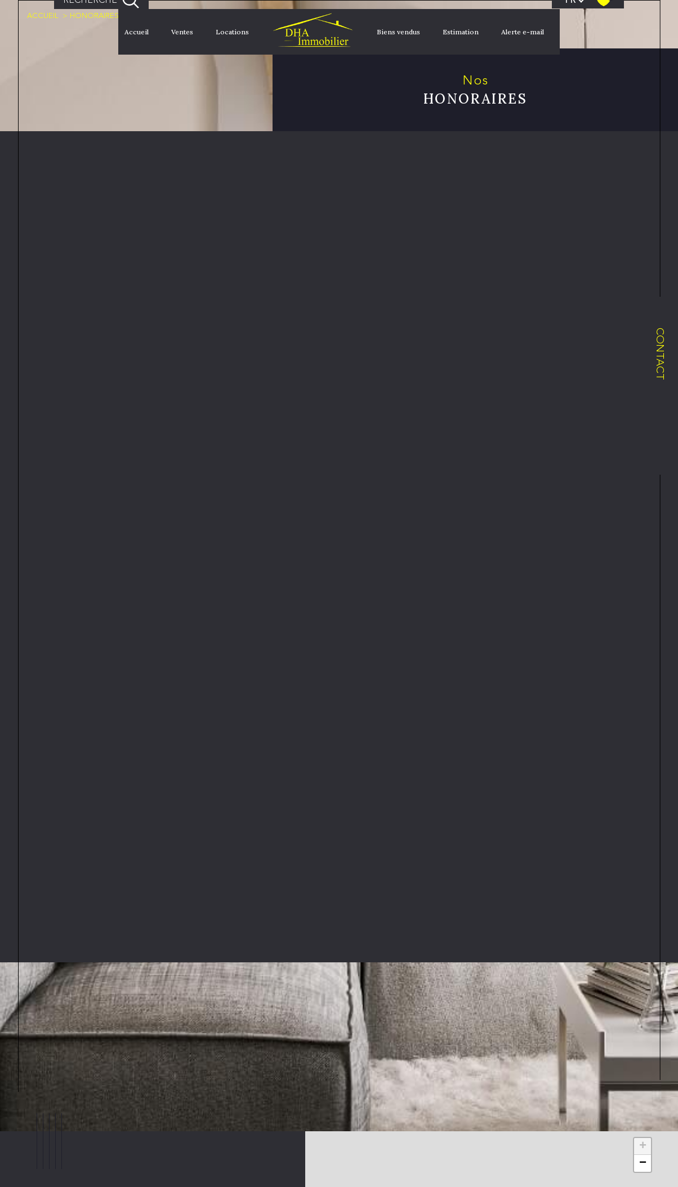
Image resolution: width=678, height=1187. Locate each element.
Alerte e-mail (522, 32)
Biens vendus (398, 32)
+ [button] (642, 1146)
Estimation (461, 32)
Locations (232, 32)
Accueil (136, 32)
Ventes (182, 32)
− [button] (642, 1163)
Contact (660, 354)
